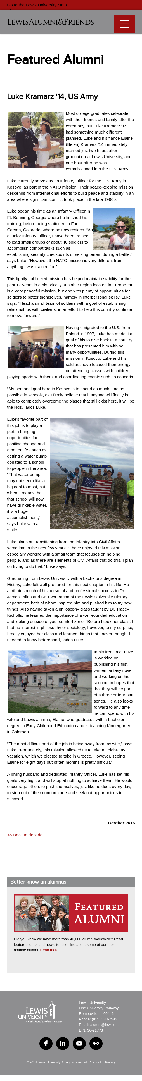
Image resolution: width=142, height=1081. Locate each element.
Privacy (110, 1062)
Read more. (50, 950)
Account (95, 1062)
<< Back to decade (24, 834)
